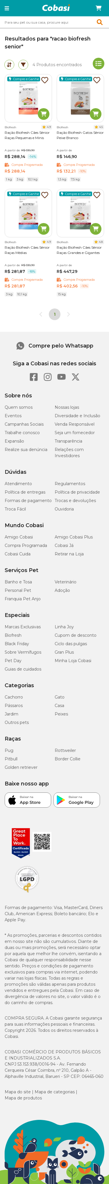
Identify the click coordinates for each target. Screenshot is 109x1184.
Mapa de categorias (55, 1091)
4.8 (101, 242)
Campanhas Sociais (24, 424)
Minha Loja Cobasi (73, 660)
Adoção (62, 590)
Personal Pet (18, 590)
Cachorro (14, 697)
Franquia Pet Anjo (23, 598)
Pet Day (13, 660)
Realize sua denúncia (26, 449)
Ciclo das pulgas (71, 643)
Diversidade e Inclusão (77, 415)
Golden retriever (21, 767)
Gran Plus (64, 652)
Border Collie (68, 759)
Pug (9, 750)
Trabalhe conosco (22, 432)
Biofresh (13, 635)
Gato (60, 697)
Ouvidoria (64, 509)
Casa (59, 705)
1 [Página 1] (55, 314)
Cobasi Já (64, 545)
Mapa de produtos (23, 1098)
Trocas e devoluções (75, 500)
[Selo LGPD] (27, 892)
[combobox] (54, 22)
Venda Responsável (74, 424)
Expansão (14, 441)
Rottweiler (65, 750)
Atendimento (18, 483)
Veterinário (65, 582)
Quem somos (19, 407)
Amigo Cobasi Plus (74, 537)
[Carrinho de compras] (98, 8)
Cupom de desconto (76, 635)
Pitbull (11, 759)
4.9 (49, 127)
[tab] (9, 64)
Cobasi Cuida (18, 554)
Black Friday (17, 643)
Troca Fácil (15, 509)
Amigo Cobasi (19, 537)
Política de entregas (25, 492)
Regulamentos (70, 483)
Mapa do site (18, 1091)
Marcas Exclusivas (23, 626)
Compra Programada (26, 545)
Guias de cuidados (23, 669)
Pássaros (14, 705)
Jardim (11, 714)
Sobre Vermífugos (23, 652)
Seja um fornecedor (75, 432)
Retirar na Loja (69, 554)
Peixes (61, 714)
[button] (7, 8)
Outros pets (17, 722)
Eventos (13, 415)
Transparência (68, 441)
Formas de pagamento (28, 500)
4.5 (101, 127)
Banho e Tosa (18, 582)
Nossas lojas (67, 407)
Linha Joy (64, 626)
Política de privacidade (77, 492)
